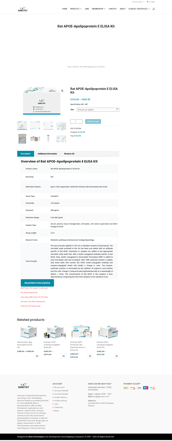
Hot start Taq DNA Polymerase (33, 301)
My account (137, 2)
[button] (62, 91)
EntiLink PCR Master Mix (30, 306)
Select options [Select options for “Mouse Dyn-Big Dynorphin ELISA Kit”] (37, 356)
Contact (113, 9)
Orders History (60, 397)
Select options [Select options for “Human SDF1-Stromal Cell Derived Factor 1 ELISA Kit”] (90, 356)
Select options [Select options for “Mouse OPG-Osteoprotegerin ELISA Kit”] (116, 356)
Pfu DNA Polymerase (29, 292)
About (123, 9)
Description (25, 154)
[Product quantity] (76, 121)
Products (74, 9)
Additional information (47, 154)
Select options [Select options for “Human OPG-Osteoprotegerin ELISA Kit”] (63, 356)
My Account (59, 387)
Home (64, 9)
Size (72, 109)
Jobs (87, 9)
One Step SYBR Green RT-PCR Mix (34, 297)
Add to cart (93, 121)
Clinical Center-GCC (138, 9)
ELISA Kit (76, 67)
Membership (97, 9)
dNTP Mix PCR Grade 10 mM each (34, 288)
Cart (56, 404)
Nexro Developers (36, 437)
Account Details (61, 390)
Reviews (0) (69, 154)
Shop (56, 411)
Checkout (58, 407)
